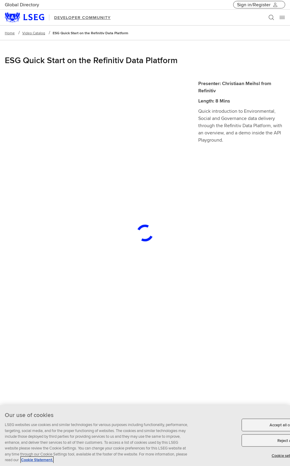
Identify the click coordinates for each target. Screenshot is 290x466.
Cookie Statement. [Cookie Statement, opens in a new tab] (37, 460)
